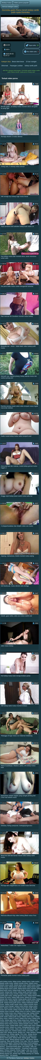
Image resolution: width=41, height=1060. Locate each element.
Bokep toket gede (6, 1038)
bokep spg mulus (11, 1020)
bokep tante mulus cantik (31, 1022)
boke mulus (35, 981)
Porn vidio (23, 1041)
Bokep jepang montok (17, 1039)
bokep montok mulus (31, 1004)
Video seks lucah (20, 1029)
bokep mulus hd (18, 1010)
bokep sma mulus (26, 1018)
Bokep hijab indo (33, 1029)
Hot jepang (13, 1055)
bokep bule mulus (11, 992)
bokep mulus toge (23, 1013)
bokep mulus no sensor (23, 1011)
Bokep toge (17, 1053)
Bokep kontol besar (20, 1043)
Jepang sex (4, 1045)
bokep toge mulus (30, 1025)
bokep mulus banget (7, 1006)
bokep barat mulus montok (27, 988)
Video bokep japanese (13, 1048)
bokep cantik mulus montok (9, 994)
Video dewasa (31, 1032)
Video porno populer (21, 3)
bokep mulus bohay (21, 1006)
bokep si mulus (14, 1018)
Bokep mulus (7, 3)
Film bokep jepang (26, 1045)
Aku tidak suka (30, 51)
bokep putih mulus (15, 1017)
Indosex (34, 1038)
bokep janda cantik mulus (27, 999)
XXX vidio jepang (32, 1052)
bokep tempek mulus (26, 1024)
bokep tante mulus (15, 1022)
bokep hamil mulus (34, 995)
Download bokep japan (13, 1046)
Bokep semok (12, 1032)
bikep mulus (17, 981)
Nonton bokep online (19, 1031)
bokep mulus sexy (10, 1013)
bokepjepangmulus (28, 1027)
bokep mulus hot (30, 1010)
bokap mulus (26, 981)
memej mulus (9, 1029)
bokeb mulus (33, 983)
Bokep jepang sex (6, 1053)
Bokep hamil (17, 1038)
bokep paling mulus (11, 1015)
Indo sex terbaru (31, 1050)
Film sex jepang (33, 1041)
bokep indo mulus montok (8, 999)
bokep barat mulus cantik (8, 988)
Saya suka (31, 45)
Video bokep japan (6, 1043)
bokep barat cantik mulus (17, 987)
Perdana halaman (16, 1058)
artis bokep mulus (6, 981)
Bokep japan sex (5, 1031)
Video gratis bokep (13, 1041)
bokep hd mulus (5, 997)
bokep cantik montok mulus (27, 992)
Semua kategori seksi (10, 6)
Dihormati (4, 66)
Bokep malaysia (10, 1050)
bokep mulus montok (7, 1011)
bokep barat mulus (33, 987)
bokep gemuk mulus (20, 995)
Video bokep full (14, 1045)
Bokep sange (4, 1039)
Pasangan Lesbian (16, 66)
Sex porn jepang (19, 1052)
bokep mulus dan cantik (24, 1008)
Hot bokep (29, 1039)
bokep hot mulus (30, 997)
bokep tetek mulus (16, 1025)
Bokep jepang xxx (28, 1053)
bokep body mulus (19, 990)
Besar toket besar (18, 61)
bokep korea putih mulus (12, 1002)
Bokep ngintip (14, 1034)
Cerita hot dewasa (6, 1052)
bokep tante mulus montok (9, 1024)
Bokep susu (32, 1036)
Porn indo (23, 1034)
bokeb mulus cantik (6, 985)
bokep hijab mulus (18, 997)
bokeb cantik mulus (6, 983)
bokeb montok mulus (21, 983)
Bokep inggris (21, 1050)
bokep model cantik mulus (14, 1004)
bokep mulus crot (9, 1008)
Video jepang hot (12, 1036)
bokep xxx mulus (15, 1027)
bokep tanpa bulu (23, 1020)
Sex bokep (26, 1046)
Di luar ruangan (31, 61)
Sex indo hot (23, 1036)
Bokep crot (21, 1032)
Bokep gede (26, 1038)
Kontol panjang (32, 1043)
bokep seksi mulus (28, 1017)
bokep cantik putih (31, 66)
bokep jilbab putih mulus (17, 1001)
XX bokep (30, 1031)
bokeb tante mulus (20, 985)
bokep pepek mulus (25, 1015)
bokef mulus (31, 985)
